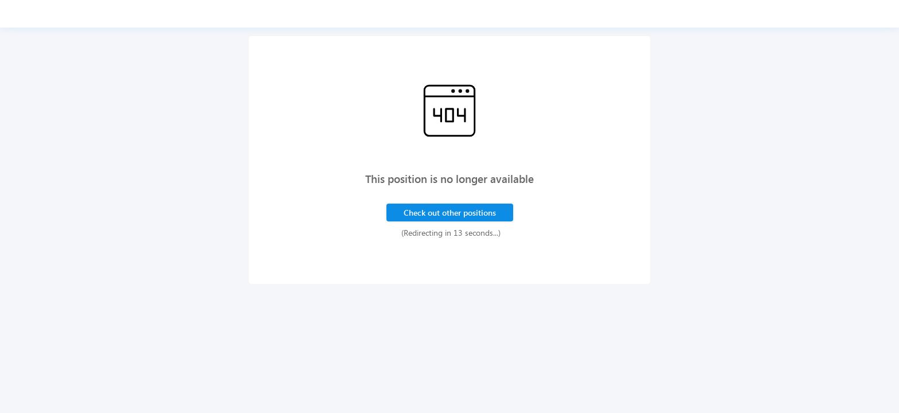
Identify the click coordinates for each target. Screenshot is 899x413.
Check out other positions (450, 212)
